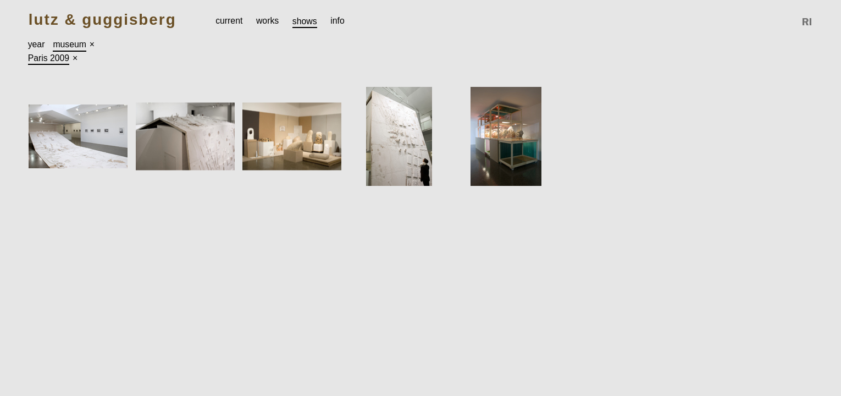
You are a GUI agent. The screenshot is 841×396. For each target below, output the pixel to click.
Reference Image (807, 22)
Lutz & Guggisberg (102, 20)
